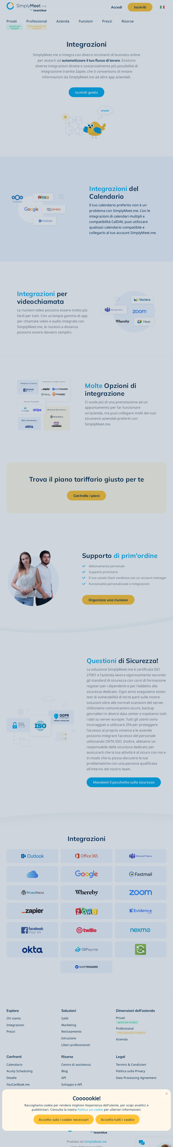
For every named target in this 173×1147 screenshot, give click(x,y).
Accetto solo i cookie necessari (64, 1119)
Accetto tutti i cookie (117, 1119)
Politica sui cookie (90, 1110)
